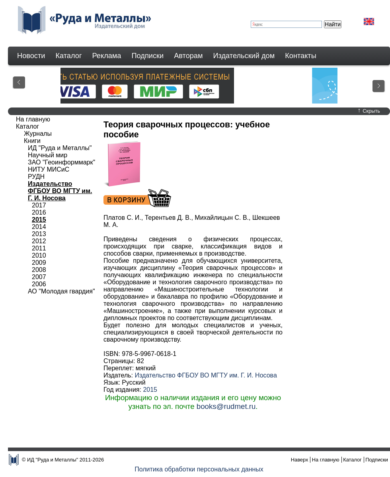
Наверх (299, 460)
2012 (39, 241)
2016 (39, 212)
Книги (32, 140)
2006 (39, 284)
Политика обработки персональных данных (199, 469)
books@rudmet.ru (226, 406)
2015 (150, 389)
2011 (39, 248)
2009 (39, 262)
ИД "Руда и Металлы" (60, 148)
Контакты (300, 56)
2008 (39, 269)
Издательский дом (244, 56)
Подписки (148, 56)
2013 (39, 234)
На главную (33, 119)
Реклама (106, 56)
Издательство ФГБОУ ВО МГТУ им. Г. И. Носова (206, 375)
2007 (39, 277)
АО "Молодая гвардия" (61, 291)
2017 (39, 205)
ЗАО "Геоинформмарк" (61, 162)
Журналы (38, 133)
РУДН (36, 176)
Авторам (188, 56)
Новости (31, 56)
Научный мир (47, 155)
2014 (39, 226)
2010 (39, 255)
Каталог (68, 56)
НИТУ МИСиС (48, 169)
